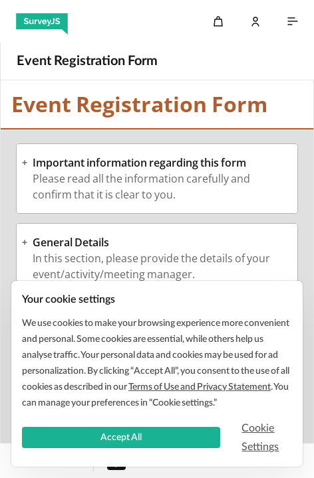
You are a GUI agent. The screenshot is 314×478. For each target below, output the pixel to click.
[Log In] (255, 21)
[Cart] (218, 21)
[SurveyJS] (42, 21)
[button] (157, 163)
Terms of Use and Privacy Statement (199, 387)
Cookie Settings (260, 437)
